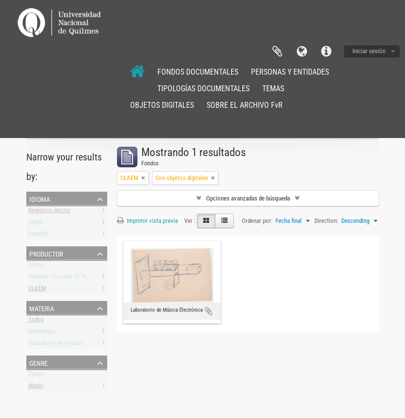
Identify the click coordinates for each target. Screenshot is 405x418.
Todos (36, 266)
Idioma (301, 52)
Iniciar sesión (369, 51)
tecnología (41, 333)
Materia (41, 308)
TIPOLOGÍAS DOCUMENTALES (203, 88)
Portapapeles (277, 52)
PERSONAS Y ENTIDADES (290, 72)
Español (38, 235)
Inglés (35, 223)
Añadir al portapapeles (208, 311)
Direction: (326, 220)
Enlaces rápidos (326, 52)
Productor (46, 253)
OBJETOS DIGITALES (162, 105)
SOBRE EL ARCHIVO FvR (245, 105)
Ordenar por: (257, 220)
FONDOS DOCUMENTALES (197, 72)
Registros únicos (49, 212)
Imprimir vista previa (147, 220)
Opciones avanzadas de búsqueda (248, 198)
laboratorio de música (55, 344)
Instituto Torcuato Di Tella (60, 278)
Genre (38, 362)
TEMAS (273, 88)
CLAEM (37, 290)
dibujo (35, 387)
